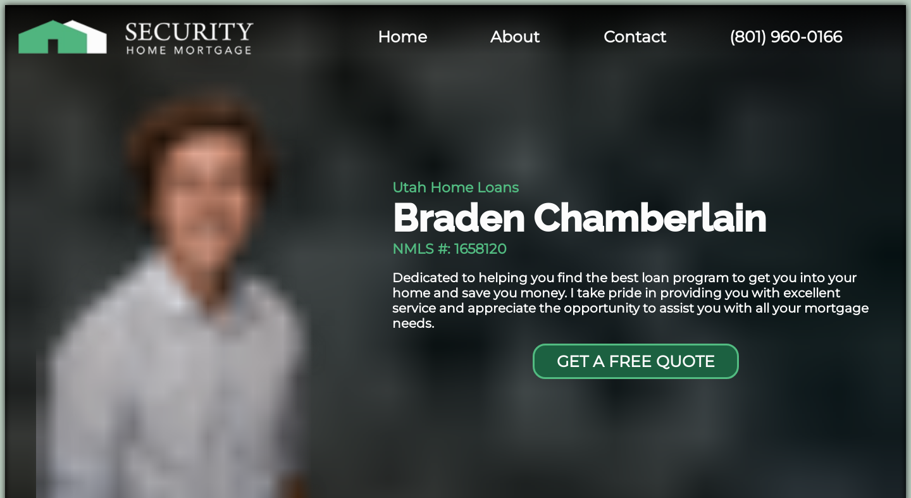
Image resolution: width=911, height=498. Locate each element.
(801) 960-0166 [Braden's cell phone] (785, 36)
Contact (635, 36)
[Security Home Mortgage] (166, 36)
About (515, 36)
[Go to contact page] (635, 361)
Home (402, 36)
